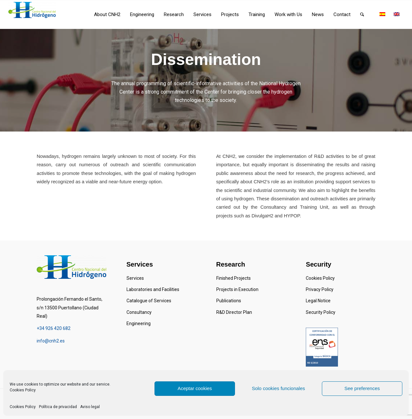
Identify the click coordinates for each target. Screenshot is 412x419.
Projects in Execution (237, 289)
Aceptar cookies (195, 388)
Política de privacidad (58, 407)
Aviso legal (90, 407)
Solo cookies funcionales (278, 388)
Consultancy (139, 312)
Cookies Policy (23, 390)
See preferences (362, 388)
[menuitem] (107, 14)
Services (135, 278)
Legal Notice (318, 300)
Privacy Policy (319, 289)
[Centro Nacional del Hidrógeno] (32, 10)
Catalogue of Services (148, 300)
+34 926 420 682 (53, 328)
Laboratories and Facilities (152, 289)
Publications (228, 300)
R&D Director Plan (234, 312)
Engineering (138, 323)
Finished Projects (233, 278)
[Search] (362, 14)
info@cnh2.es (51, 340)
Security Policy (320, 312)
